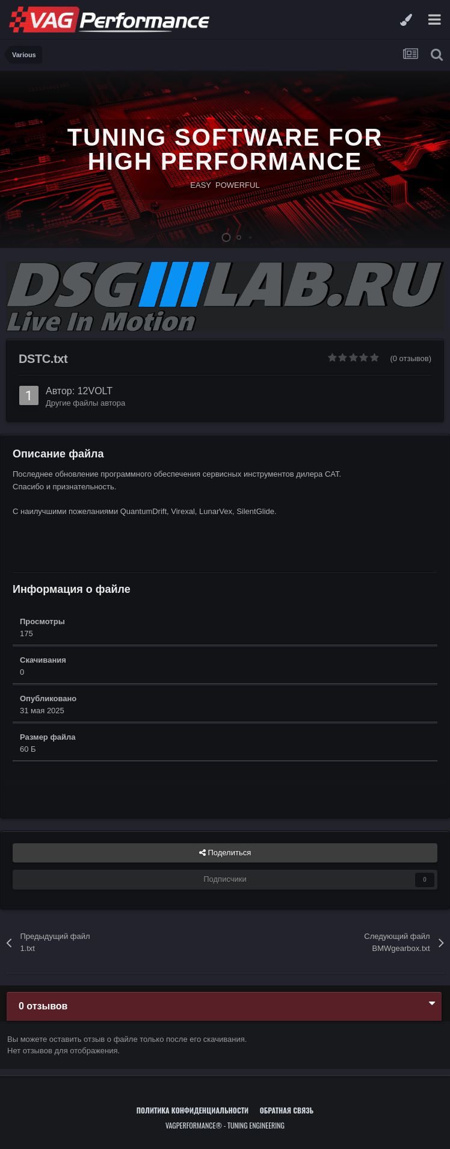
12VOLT (95, 391)
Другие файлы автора (85, 402)
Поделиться (225, 853)
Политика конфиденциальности (192, 1110)
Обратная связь (287, 1110)
